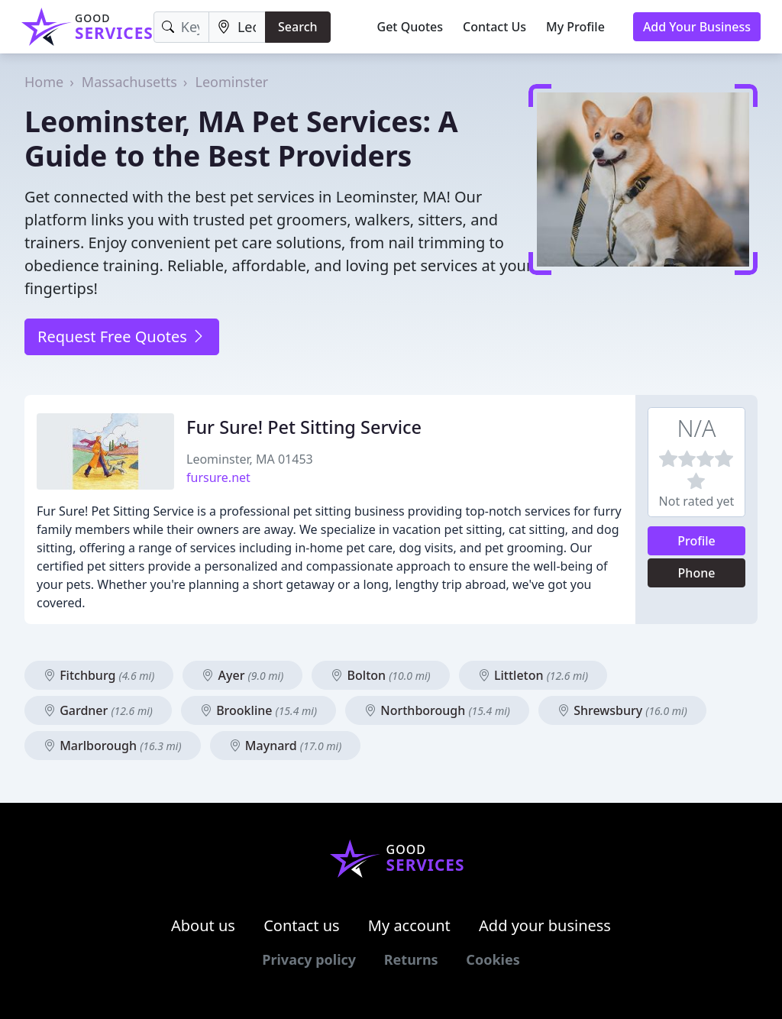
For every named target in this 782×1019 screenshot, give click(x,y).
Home (43, 82)
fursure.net (218, 477)
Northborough (437, 710)
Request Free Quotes (121, 336)
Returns (411, 959)
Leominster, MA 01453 (249, 459)
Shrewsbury (622, 710)
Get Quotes (410, 26)
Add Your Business (697, 26)
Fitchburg (99, 675)
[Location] (237, 27)
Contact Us (494, 26)
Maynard (285, 745)
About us (203, 925)
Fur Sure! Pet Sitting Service (304, 427)
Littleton (533, 675)
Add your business (545, 925)
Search (297, 26)
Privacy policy (309, 959)
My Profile (575, 26)
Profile (696, 540)
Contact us (301, 925)
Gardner (98, 710)
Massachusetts (129, 82)
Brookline (258, 710)
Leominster (231, 82)
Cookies (492, 959)
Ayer (242, 675)
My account (409, 925)
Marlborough (113, 745)
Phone (697, 572)
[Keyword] (181, 27)
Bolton (380, 675)
